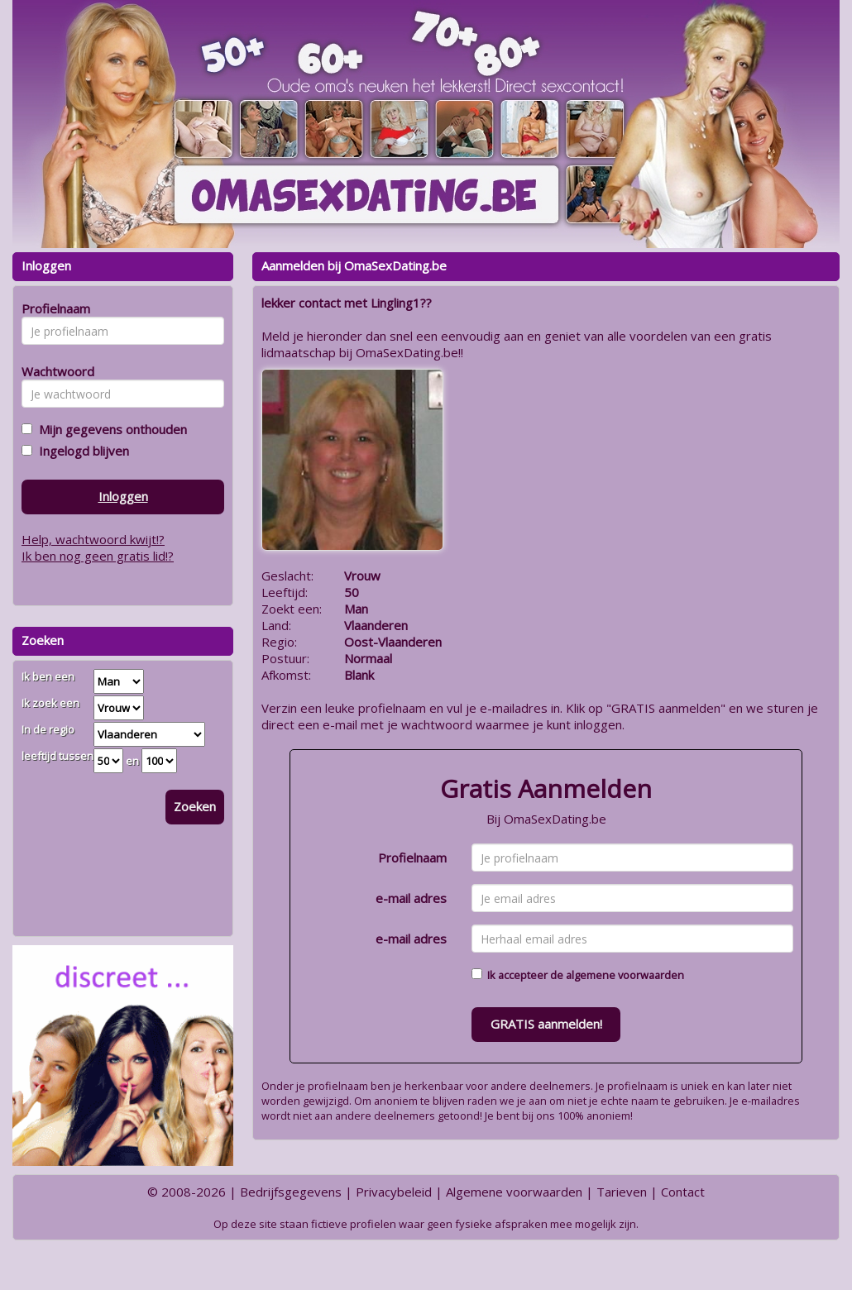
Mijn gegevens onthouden (109, 429)
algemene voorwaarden (625, 974)
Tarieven (621, 1191)
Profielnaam (412, 857)
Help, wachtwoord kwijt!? (93, 539)
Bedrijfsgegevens (291, 1191)
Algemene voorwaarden (514, 1191)
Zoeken (195, 806)
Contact (683, 1191)
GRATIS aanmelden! (546, 1023)
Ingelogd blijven (80, 450)
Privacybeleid (394, 1191)
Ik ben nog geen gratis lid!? (98, 555)
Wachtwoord (53, 371)
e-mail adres (411, 898)
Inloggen (123, 496)
